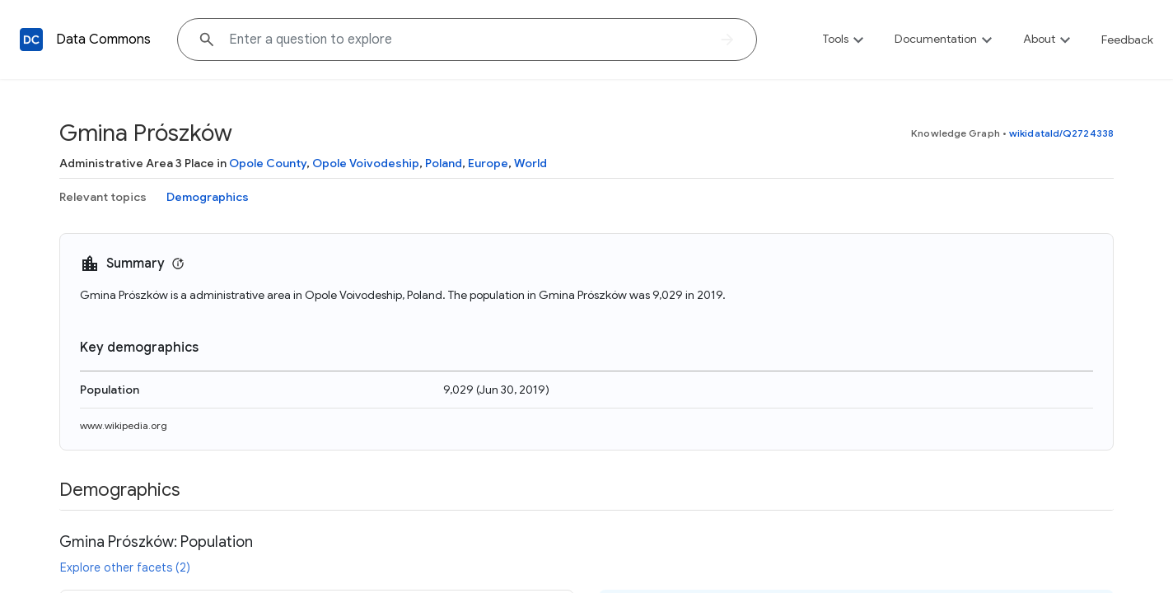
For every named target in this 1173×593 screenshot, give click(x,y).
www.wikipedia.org (123, 425)
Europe (488, 163)
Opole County (267, 163)
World (530, 163)
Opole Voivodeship (365, 163)
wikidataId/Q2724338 (1061, 133)
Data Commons (103, 39)
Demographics (207, 196)
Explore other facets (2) (125, 567)
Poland (443, 163)
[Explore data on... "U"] (467, 39)
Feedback (1127, 39)
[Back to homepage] (31, 39)
